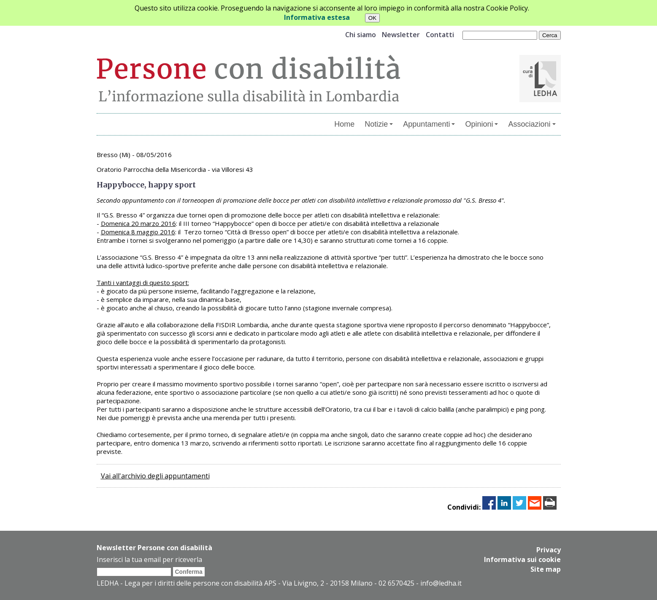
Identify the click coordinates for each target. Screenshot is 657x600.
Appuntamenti (429, 124)
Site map (545, 568)
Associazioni (531, 124)
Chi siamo (360, 34)
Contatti (440, 34)
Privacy (548, 549)
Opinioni (481, 124)
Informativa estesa (317, 17)
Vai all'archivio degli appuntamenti (155, 476)
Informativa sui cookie (522, 559)
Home (344, 124)
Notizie (379, 124)
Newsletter (401, 34)
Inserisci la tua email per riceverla (149, 559)
